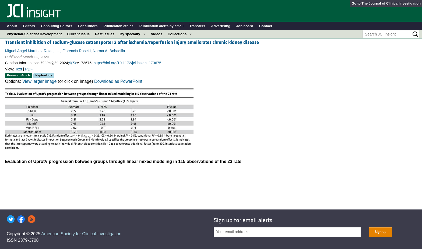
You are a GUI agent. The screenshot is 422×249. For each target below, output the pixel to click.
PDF (29, 69)
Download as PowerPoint (118, 81)
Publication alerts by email (161, 26)
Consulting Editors (56, 26)
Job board (244, 26)
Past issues (104, 34)
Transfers (197, 26)
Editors (29, 26)
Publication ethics (118, 26)
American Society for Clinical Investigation (81, 234)
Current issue (78, 34)
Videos (156, 34)
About (12, 26)
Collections (177, 34)
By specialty (130, 34)
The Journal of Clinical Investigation (391, 3)
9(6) (72, 63)
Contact (265, 26)
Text (18, 69)
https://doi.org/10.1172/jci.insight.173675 (127, 63)
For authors (87, 26)
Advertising (220, 26)
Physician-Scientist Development (34, 34)
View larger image (39, 81)
